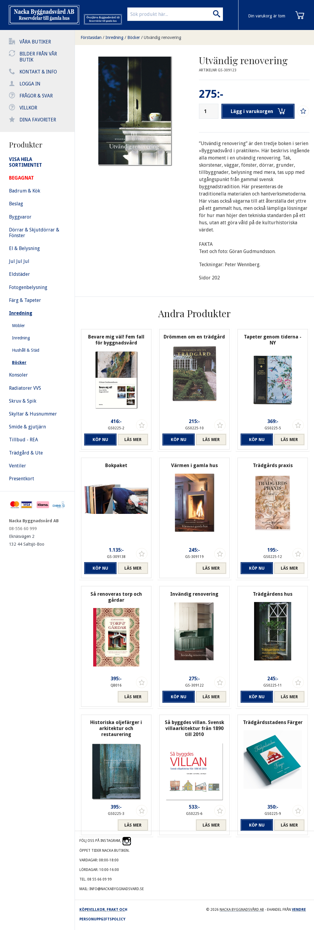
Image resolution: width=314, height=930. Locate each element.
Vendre (299, 910)
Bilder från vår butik (38, 57)
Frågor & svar (36, 96)
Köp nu (99, 439)
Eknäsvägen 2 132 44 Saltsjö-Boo (26, 540)
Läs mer (132, 439)
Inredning (114, 37)
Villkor (28, 108)
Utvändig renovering (162, 37)
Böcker (133, 37)
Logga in (29, 84)
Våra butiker (35, 42)
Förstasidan (91, 37)
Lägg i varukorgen (258, 111)
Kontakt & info (38, 72)
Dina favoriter (37, 120)
